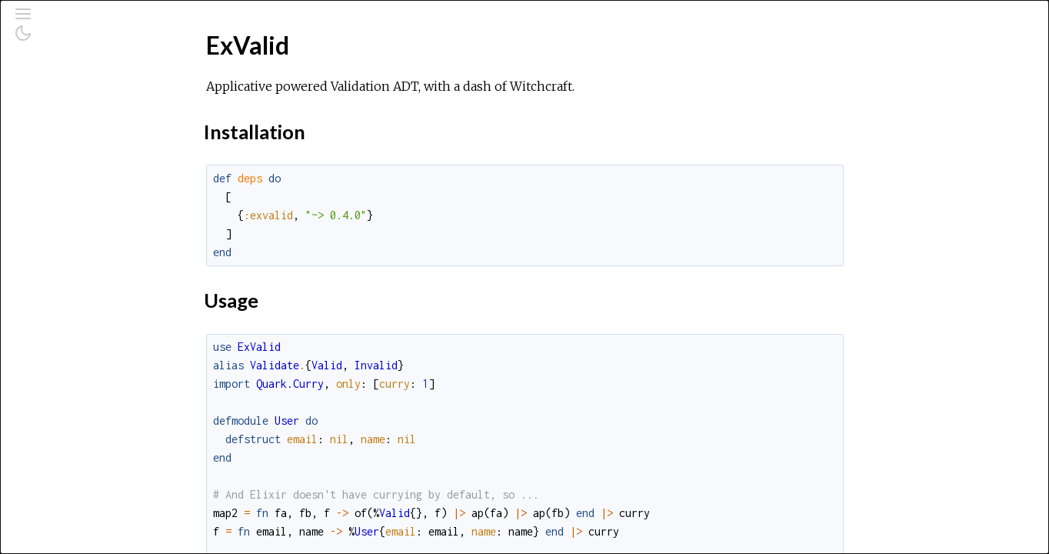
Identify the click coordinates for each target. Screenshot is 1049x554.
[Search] (106, 78)
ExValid (57, 203)
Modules (64, 138)
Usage (74, 262)
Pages (54, 118)
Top (67, 229)
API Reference (77, 182)
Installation (86, 246)
